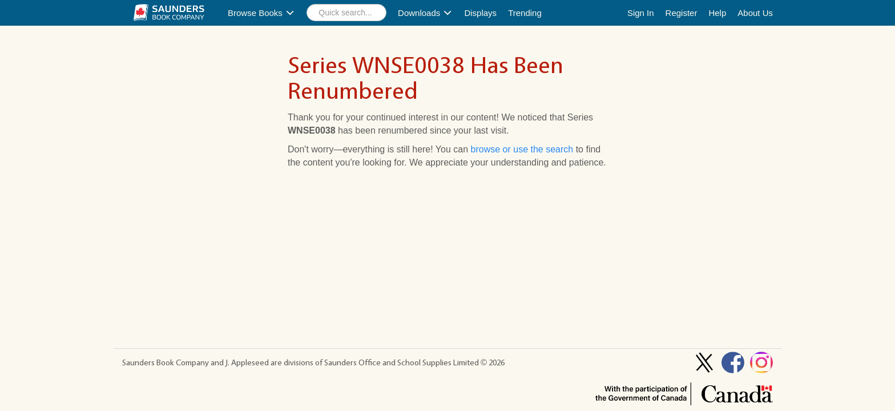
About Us (755, 13)
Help (717, 13)
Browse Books (261, 13)
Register (682, 13)
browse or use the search (522, 149)
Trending (525, 13)
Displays (480, 13)
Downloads (425, 13)
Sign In (640, 13)
